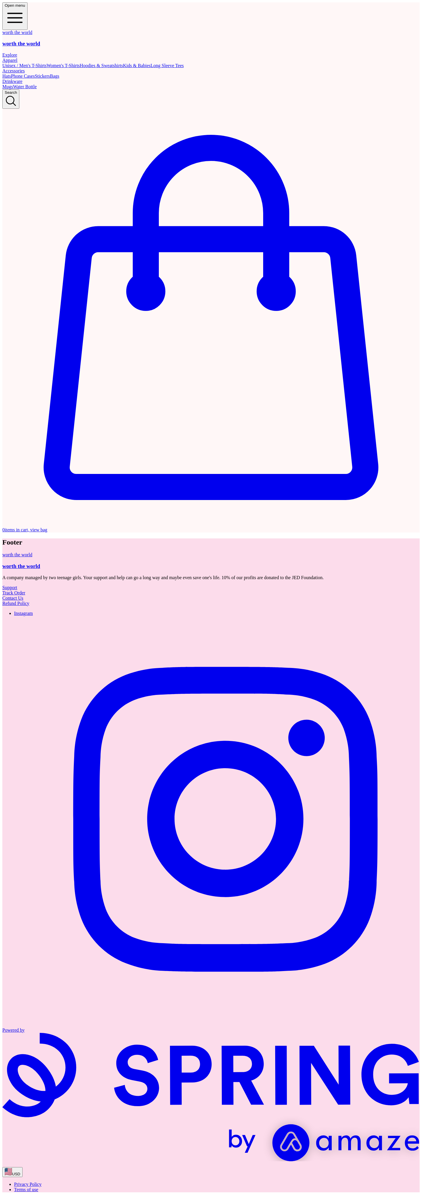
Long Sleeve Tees (167, 65)
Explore (9, 54)
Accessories (13, 70)
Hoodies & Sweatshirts (101, 65)
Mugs (7, 86)
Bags (54, 76)
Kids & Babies (137, 65)
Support (9, 587)
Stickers (42, 76)
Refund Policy (15, 603)
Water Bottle (25, 86)
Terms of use (26, 1189)
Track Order (13, 592)
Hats (6, 76)
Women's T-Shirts (63, 65)
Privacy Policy (28, 1184)
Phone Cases (23, 76)
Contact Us (12, 598)
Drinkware (12, 81)
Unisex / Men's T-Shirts (24, 65)
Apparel (10, 60)
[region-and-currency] (12, 1172)
